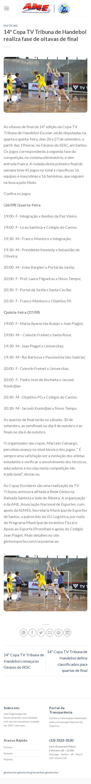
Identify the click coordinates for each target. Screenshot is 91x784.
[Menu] (6, 8)
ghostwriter (10, 772)
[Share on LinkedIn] (67, 633)
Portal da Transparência (60, 710)
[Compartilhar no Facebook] (32, 633)
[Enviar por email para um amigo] (50, 633)
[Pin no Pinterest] (59, 633)
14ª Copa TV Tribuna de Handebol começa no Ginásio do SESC (24, 660)
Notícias (11, 25)
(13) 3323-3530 (61, 740)
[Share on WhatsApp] (24, 633)
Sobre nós (12, 708)
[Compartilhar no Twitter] (41, 633)
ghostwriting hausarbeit (31, 772)
